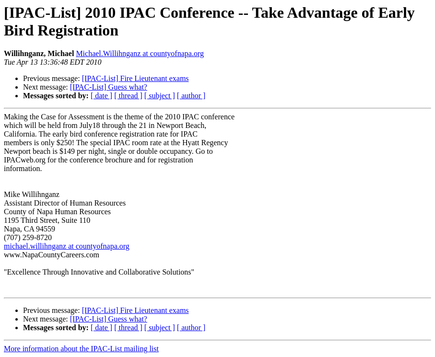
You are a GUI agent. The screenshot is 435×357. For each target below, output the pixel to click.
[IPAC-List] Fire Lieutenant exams (135, 78)
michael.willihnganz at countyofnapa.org (66, 246)
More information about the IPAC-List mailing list (81, 349)
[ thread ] (128, 96)
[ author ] (191, 96)
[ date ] (101, 96)
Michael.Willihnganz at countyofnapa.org (140, 53)
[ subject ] (159, 96)
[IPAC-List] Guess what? (108, 87)
